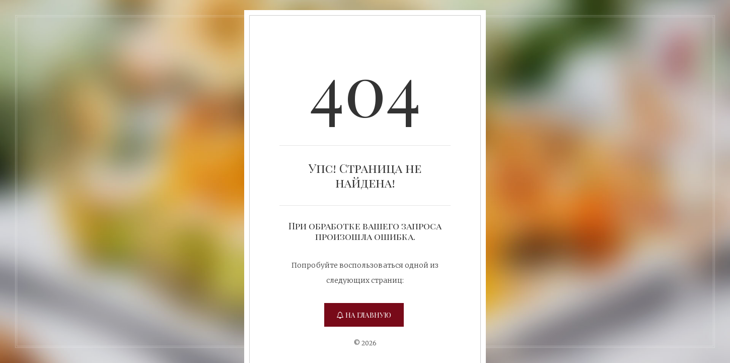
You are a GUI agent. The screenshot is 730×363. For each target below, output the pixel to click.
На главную (364, 315)
